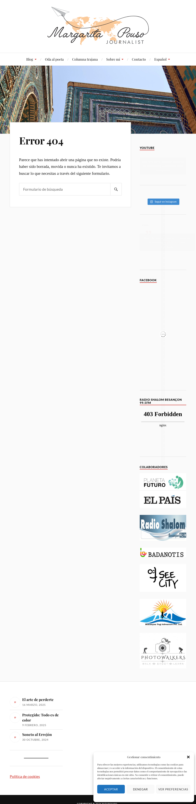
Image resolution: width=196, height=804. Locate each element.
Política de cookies (25, 776)
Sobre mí (113, 59)
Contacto (139, 59)
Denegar (140, 789)
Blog (29, 59)
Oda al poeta (54, 59)
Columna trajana (85, 59)
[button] (188, 757)
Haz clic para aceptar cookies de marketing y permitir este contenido (163, 166)
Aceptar (111, 789)
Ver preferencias (173, 789)
